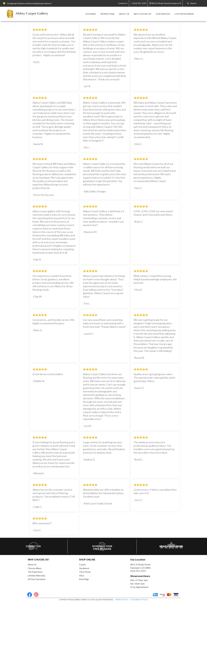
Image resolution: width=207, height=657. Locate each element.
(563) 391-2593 (138, 625)
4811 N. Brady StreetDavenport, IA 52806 (140, 621)
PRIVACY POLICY (121, 654)
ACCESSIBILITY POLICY (139, 654)
